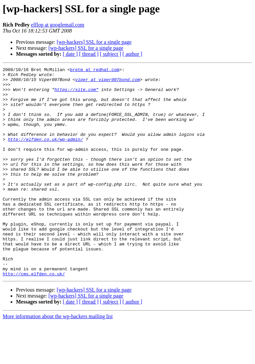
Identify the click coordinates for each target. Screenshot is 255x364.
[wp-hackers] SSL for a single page (94, 42)
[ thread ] (89, 54)
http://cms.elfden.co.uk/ (34, 315)
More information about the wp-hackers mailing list (58, 358)
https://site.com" (76, 94)
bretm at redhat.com (94, 70)
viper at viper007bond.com (107, 82)
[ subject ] (110, 54)
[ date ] (70, 54)
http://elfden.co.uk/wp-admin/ (45, 154)
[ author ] (132, 54)
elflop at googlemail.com (57, 25)
